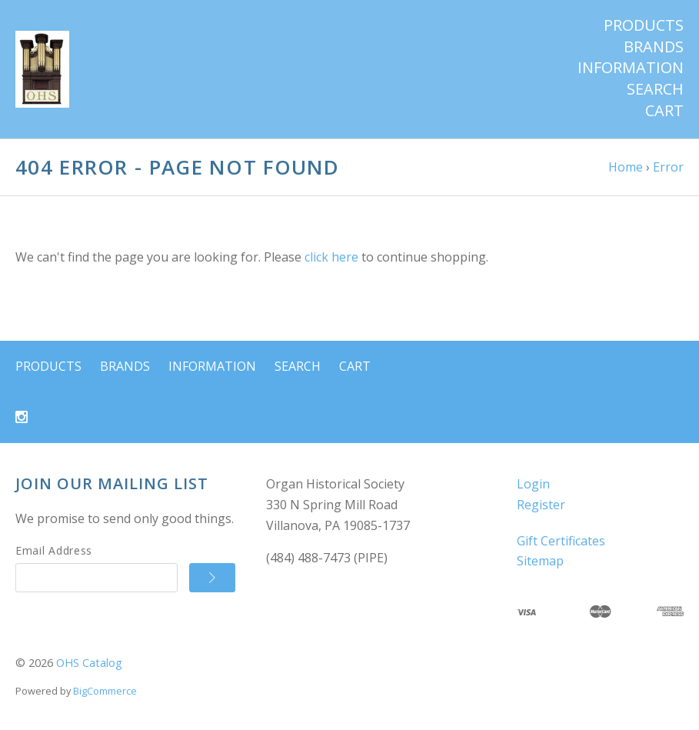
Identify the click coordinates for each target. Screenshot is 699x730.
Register (541, 504)
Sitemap (540, 560)
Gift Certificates (561, 540)
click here (331, 256)
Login (533, 483)
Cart (664, 111)
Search (655, 89)
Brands (654, 47)
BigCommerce (105, 691)
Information (631, 68)
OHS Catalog (89, 662)
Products (644, 25)
